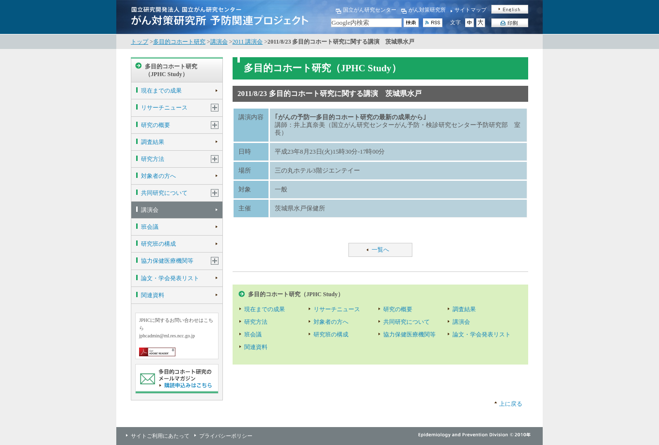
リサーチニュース (164, 107)
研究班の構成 (158, 243)
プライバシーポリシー (225, 436)
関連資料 (152, 295)
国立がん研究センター (369, 10)
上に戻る (510, 403)
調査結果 (152, 142)
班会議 (149, 226)
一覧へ (380, 249)
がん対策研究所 (427, 10)
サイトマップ (470, 10)
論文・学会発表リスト (170, 278)
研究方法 (152, 159)
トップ (139, 41)
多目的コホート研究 (179, 41)
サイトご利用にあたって (160, 436)
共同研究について (164, 193)
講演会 (219, 41)
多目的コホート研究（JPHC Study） (171, 70)
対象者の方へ (158, 176)
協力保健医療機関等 (167, 260)
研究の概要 (155, 125)
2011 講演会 (248, 41)
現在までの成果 (161, 90)
